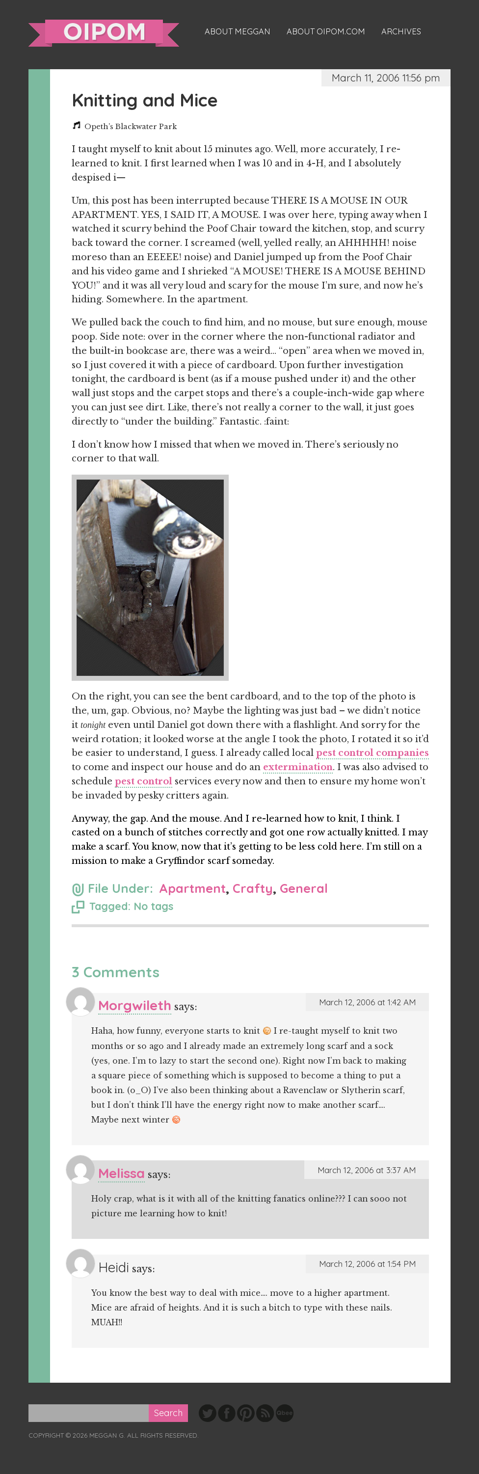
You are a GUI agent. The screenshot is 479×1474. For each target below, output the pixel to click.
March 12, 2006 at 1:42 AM (367, 1002)
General (304, 888)
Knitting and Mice (145, 100)
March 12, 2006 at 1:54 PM (367, 1264)
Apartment (192, 888)
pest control (143, 781)
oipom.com (103, 33)
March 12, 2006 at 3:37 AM (367, 1170)
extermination (298, 767)
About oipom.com (326, 31)
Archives (401, 31)
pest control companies (372, 753)
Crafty (253, 888)
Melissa (121, 1172)
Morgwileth (134, 1005)
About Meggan (237, 31)
